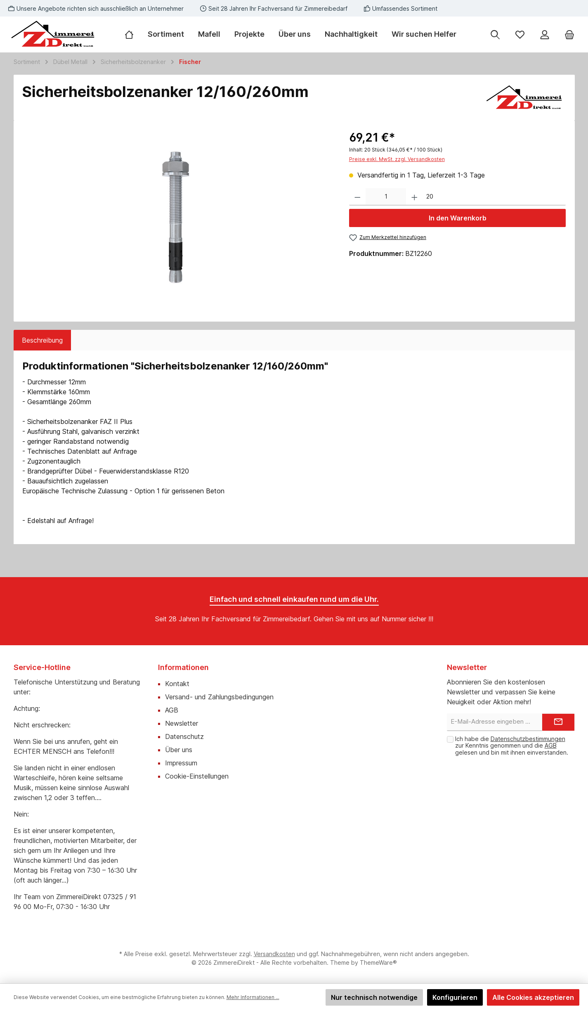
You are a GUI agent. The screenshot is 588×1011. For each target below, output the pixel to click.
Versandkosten (274, 953)
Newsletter (181, 723)
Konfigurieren (454, 997)
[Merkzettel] (520, 34)
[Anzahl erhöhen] (414, 197)
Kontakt (177, 684)
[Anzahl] (385, 197)
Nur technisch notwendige (374, 997)
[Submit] (558, 722)
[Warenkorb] (569, 34)
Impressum (181, 763)
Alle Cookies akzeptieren (533, 997)
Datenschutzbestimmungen (528, 738)
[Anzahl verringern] (357, 197)
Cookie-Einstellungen (197, 776)
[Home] (133, 34)
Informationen (183, 667)
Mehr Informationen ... (253, 997)
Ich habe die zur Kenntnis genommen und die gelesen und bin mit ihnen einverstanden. (511, 745)
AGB (171, 710)
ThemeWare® (378, 962)
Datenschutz (184, 736)
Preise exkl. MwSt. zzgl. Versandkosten (397, 159)
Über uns (178, 750)
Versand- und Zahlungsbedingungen (219, 697)
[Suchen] (495, 34)
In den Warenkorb (457, 218)
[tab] (42, 340)
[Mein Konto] (544, 34)
